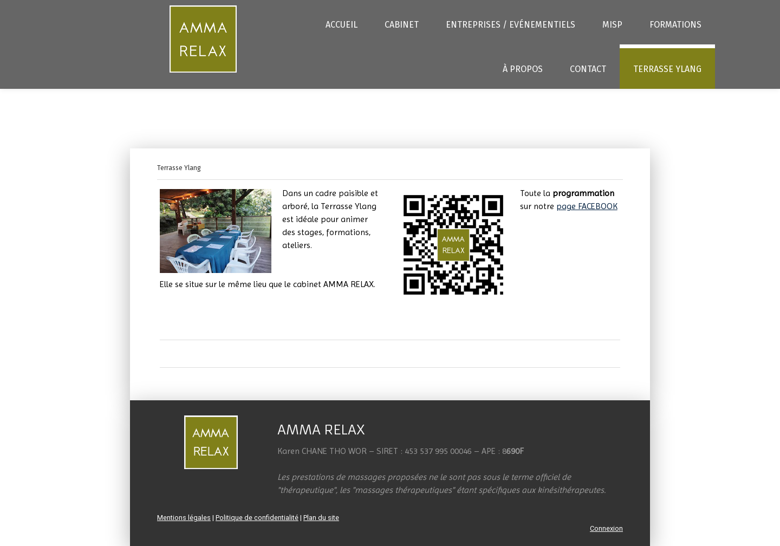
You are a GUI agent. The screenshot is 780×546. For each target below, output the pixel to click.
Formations (675, 25)
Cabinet (402, 25)
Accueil (342, 25)
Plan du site (321, 518)
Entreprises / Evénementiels (510, 25)
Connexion (606, 528)
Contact (588, 69)
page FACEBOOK (587, 206)
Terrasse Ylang (667, 69)
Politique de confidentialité (257, 518)
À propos (523, 69)
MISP (612, 25)
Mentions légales (184, 518)
